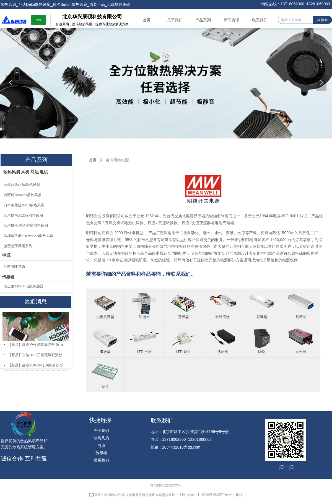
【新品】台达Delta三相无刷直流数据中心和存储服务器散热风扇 (38, 355)
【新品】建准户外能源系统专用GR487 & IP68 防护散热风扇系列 (38, 345)
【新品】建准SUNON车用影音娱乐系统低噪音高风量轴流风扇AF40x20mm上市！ (38, 365)
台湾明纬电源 (117, 160)
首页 (93, 160)
